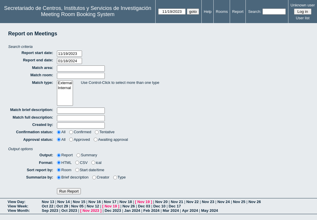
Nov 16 (94, 202)
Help (208, 11)
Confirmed (80, 132)
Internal (65, 88)
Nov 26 (254, 202)
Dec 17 (175, 206)
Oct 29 (62, 206)
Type (119, 177)
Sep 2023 (50, 210)
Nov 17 (110, 202)
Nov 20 (161, 202)
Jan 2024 (132, 210)
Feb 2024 (151, 210)
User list (302, 18)
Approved (79, 139)
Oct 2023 (69, 210)
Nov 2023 (91, 210)
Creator (100, 177)
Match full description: (33, 117)
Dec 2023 (112, 210)
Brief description (72, 177)
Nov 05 (77, 206)
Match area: (42, 67)
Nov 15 (79, 202)
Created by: (42, 124)
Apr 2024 (190, 210)
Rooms (222, 11)
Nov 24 (223, 202)
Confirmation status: (34, 132)
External (65, 83)
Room (64, 170)
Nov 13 (48, 202)
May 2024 (209, 210)
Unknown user (302, 5)
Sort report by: (40, 170)
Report (237, 11)
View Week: (18, 206)
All (61, 132)
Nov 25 (239, 202)
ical (96, 162)
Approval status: (38, 139)
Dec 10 (159, 206)
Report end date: (38, 60)
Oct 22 (47, 206)
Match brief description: (31, 110)
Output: (46, 155)
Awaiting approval (111, 139)
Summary (86, 155)
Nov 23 (208, 202)
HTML (64, 162)
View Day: (16, 202)
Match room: (41, 75)
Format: (46, 162)
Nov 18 (125, 202)
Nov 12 (93, 206)
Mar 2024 (171, 210)
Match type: (42, 82)
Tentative (104, 132)
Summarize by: (39, 177)
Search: (254, 11)
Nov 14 (63, 202)
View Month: (19, 210)
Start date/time (89, 170)
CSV (81, 162)
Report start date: (37, 53)
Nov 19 (143, 202)
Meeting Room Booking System (77, 14)
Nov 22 (192, 202)
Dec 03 (144, 206)
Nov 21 (177, 202)
